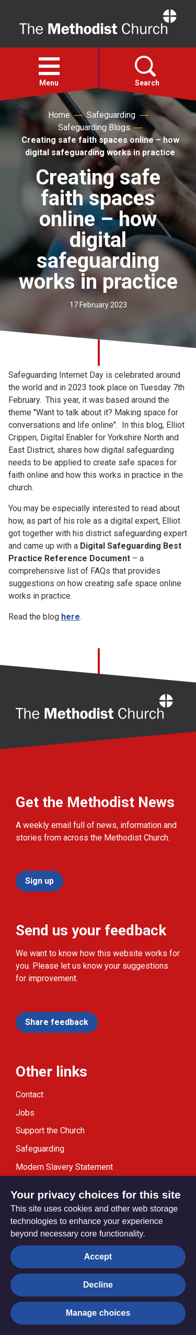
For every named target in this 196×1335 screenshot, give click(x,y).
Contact (29, 1094)
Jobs (25, 1113)
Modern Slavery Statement (64, 1167)
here (70, 617)
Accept (98, 1256)
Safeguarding (111, 115)
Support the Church (50, 1130)
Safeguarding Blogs (94, 127)
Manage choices (98, 1312)
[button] (49, 66)
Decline (98, 1284)
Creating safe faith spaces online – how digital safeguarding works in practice (100, 146)
